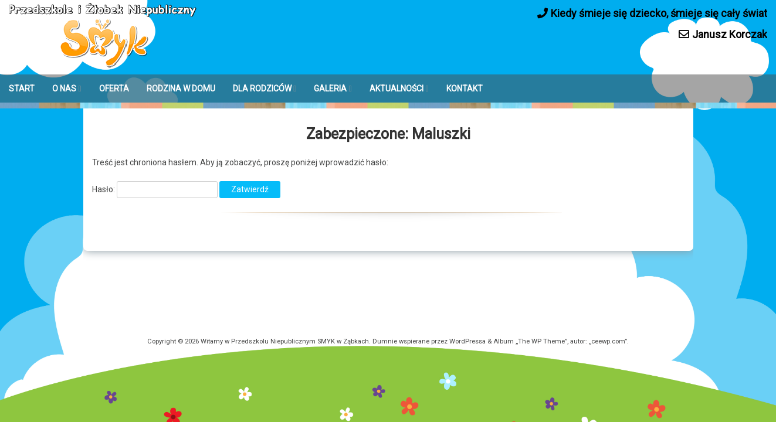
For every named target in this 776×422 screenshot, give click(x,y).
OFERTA (114, 88)
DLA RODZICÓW (262, 88)
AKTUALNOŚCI (396, 88)
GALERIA (330, 88)
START (22, 88)
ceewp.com (608, 341)
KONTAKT (464, 88)
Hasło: (155, 189)
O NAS (64, 88)
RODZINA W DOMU (181, 88)
